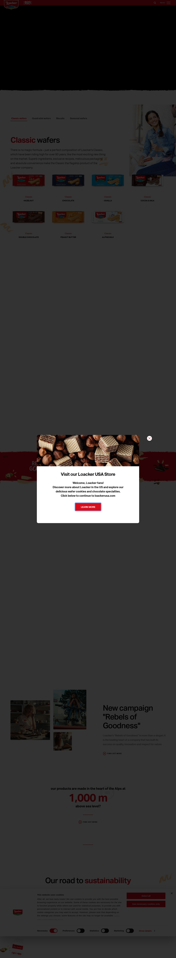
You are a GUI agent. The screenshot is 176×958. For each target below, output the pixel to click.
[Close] (149, 438)
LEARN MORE (88, 506)
